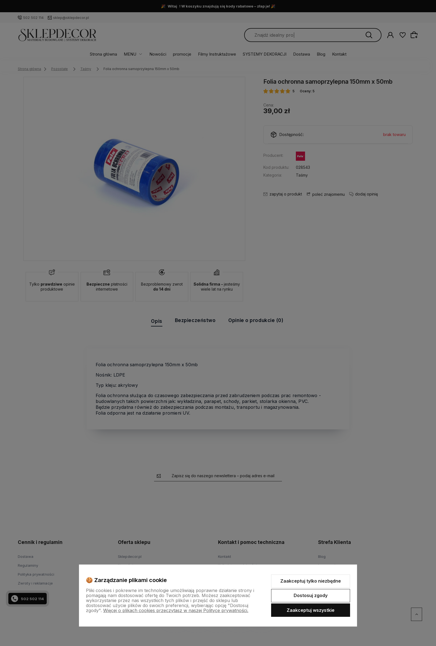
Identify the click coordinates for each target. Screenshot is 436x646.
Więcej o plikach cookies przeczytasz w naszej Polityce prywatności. (175, 610)
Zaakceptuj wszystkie (311, 610)
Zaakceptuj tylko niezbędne (310, 581)
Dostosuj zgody (311, 595)
